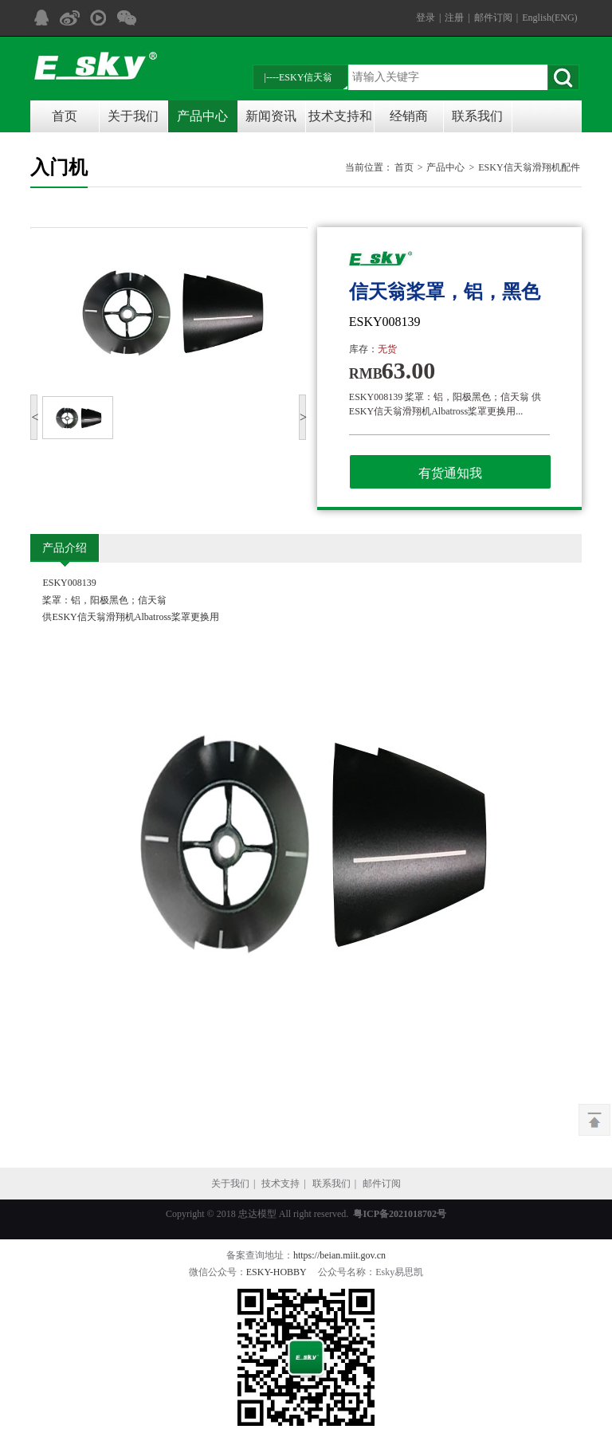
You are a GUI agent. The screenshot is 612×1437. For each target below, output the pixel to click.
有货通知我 (450, 473)
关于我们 (133, 116)
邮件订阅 (493, 17)
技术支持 (280, 1183)
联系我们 (477, 116)
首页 (64, 116)
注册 (454, 17)
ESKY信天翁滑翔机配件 (528, 167)
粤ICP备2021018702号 (399, 1213)
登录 (425, 17)
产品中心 (202, 116)
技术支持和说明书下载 (340, 120)
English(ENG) (549, 17)
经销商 (409, 116)
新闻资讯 (270, 116)
